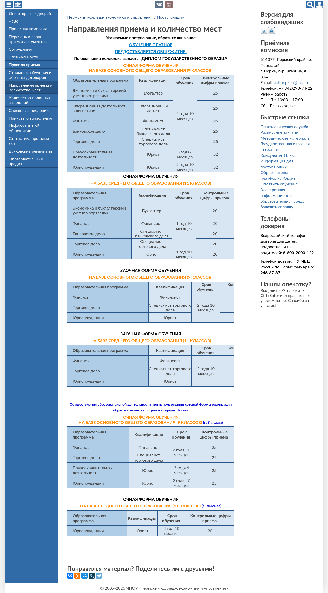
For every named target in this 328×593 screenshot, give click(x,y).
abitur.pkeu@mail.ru (291, 82)
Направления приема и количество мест (30, 87)
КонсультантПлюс (277, 155)
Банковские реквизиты (30, 151)
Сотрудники (20, 49)
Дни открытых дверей (30, 13)
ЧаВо (13, 20)
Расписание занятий (279, 132)
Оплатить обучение (279, 183)
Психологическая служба (284, 126)
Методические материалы (285, 138)
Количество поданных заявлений (30, 100)
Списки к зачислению (29, 110)
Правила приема (24, 64)
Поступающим (171, 17)
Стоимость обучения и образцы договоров (30, 75)
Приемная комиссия (28, 28)
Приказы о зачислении (30, 118)
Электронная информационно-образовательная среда (282, 195)
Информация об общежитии (24, 128)
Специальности (23, 56)
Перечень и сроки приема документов (28, 39)
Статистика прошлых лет (29, 140)
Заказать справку (276, 206)
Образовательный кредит (26, 161)
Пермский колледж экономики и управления (109, 17)
